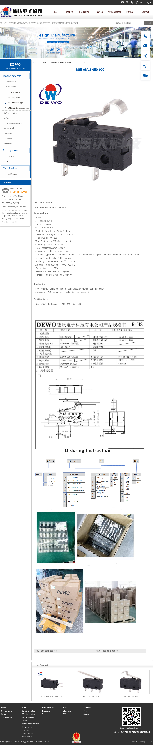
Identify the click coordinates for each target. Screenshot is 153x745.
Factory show (10, 150)
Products (69, 12)
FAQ (64, 714)
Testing (99, 12)
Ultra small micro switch (65, 23)
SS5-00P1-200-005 (49, 651)
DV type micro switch (19, 23)
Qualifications (12, 174)
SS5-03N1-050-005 (110, 651)
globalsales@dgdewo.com (16, 207)
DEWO (15, 64)
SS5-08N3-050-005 (130, 697)
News (65, 707)
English (149, 2)
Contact (145, 12)
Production (84, 12)
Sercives (87, 707)
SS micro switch (64, 62)
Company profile (7, 711)
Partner (129, 12)
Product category (12, 75)
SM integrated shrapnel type (18, 108)
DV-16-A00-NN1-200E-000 (51, 697)
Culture (4, 714)
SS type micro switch (41, 23)
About (3, 707)
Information (67, 711)
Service (86, 711)
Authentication (114, 12)
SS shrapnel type (14, 92)
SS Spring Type (79, 62)
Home (54, 12)
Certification (10, 168)
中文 (142, 2)
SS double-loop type (15, 103)
